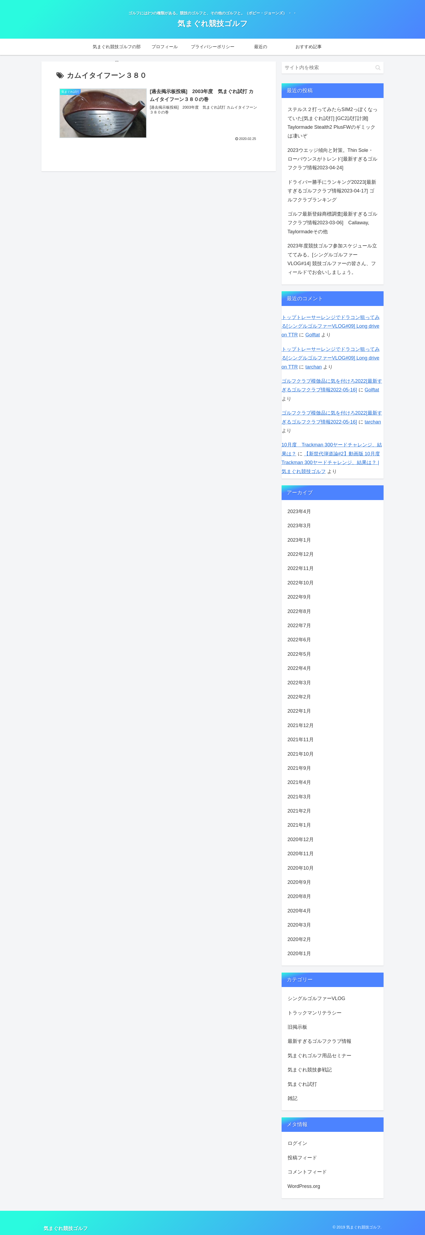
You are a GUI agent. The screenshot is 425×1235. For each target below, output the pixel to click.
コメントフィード (307, 1172)
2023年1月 (299, 540)
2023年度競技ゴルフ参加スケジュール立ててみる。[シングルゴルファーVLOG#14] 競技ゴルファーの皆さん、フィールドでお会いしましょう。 (332, 259)
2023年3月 (299, 525)
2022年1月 (299, 711)
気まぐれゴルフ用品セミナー (319, 1055)
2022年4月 (299, 668)
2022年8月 (299, 611)
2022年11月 (301, 568)
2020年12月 (301, 839)
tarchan (313, 367)
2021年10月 (301, 754)
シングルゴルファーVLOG (316, 998)
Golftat (312, 335)
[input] (333, 67)
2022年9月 (299, 597)
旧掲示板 (297, 1027)
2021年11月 (301, 739)
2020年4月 (299, 911)
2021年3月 (299, 796)
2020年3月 (299, 925)
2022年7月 (299, 625)
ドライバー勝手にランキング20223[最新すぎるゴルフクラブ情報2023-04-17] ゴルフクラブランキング (332, 191)
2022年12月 (301, 554)
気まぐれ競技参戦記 (310, 1069)
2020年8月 (299, 896)
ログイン (297, 1143)
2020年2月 (299, 939)
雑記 (292, 1098)
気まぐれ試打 (302, 1084)
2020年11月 (301, 853)
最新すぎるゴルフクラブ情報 (319, 1041)
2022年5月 (299, 654)
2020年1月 (299, 953)
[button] (378, 68)
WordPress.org (304, 1186)
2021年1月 (299, 825)
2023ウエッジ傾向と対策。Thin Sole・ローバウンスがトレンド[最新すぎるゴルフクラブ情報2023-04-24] (332, 159)
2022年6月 (299, 639)
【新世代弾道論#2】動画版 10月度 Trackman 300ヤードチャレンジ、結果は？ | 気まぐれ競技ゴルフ (331, 462)
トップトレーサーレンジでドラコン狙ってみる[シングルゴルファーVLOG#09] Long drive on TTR (331, 326)
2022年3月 (299, 682)
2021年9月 (299, 768)
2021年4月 (299, 782)
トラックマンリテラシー (315, 1013)
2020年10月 (301, 868)
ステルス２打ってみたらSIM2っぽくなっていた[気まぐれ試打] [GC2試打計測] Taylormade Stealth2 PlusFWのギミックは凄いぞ (333, 123)
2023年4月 (299, 511)
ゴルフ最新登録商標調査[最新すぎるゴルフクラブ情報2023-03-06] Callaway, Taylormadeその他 (332, 222)
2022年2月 (299, 697)
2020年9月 (299, 882)
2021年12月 (301, 725)
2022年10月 (301, 583)
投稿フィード (302, 1157)
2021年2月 (299, 811)
